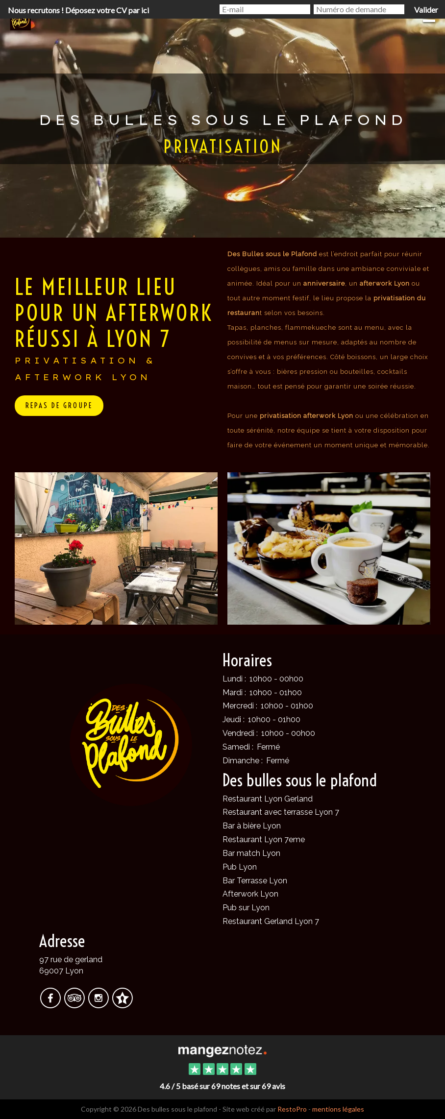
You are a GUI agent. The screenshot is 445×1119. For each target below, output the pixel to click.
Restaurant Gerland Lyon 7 (270, 921)
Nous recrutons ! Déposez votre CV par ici (78, 10)
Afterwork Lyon (250, 894)
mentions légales (338, 1109)
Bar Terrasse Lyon (254, 880)
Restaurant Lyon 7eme (263, 839)
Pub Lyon (239, 867)
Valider (426, 9)
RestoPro (292, 1109)
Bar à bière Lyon (251, 825)
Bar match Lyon (251, 853)
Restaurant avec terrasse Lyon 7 (280, 812)
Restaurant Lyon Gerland (267, 798)
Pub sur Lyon (246, 907)
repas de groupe (59, 405)
